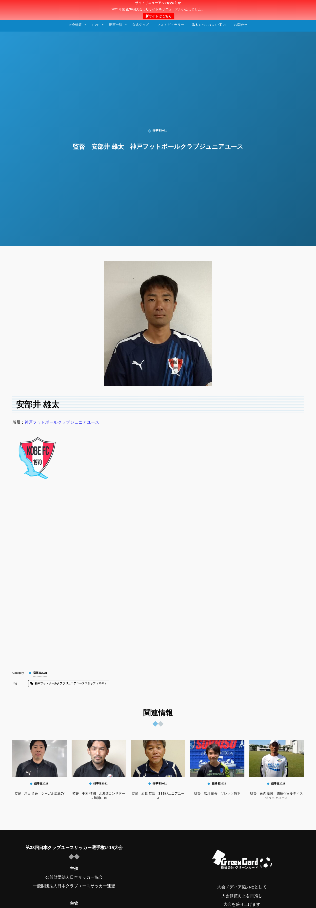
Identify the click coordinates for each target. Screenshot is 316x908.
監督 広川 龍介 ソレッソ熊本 (217, 793)
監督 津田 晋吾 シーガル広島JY (39, 793)
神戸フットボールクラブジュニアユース (62, 422)
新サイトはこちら (158, 16)
